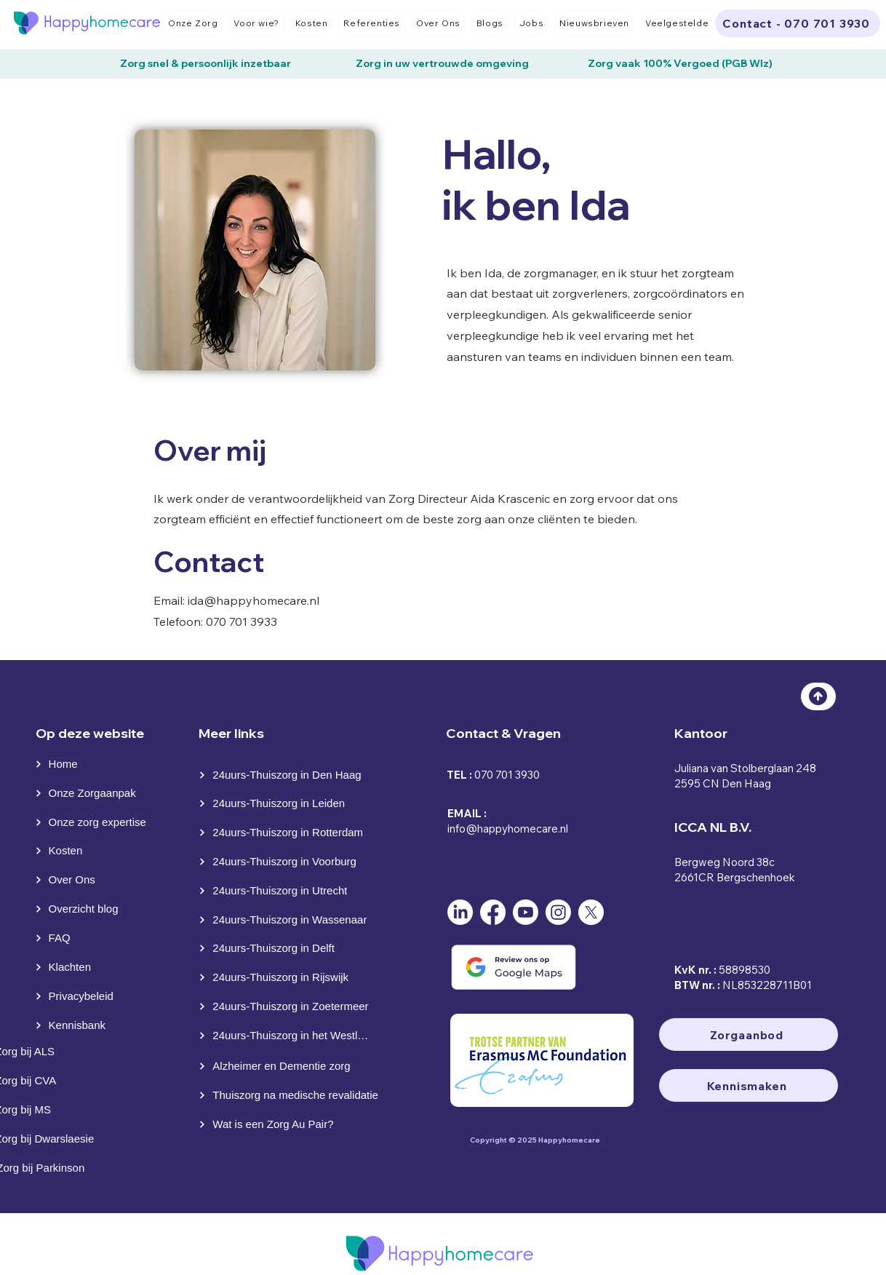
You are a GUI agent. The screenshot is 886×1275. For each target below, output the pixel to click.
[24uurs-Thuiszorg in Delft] (288, 948)
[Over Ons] (66, 879)
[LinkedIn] (460, 912)
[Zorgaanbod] (748, 1034)
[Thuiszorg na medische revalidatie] (292, 1095)
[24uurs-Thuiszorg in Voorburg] (286, 861)
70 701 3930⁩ (510, 775)
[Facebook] (493, 912)
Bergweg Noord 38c (724, 862)
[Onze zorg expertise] (97, 822)
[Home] (65, 764)
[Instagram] (558, 912)
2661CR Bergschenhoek (734, 877)
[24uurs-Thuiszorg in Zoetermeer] (286, 1006)
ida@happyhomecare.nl (253, 600)
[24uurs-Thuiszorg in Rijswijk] (288, 977)
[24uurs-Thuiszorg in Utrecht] (286, 890)
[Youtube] (525, 912)
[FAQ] (66, 938)
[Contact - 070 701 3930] (797, 23)
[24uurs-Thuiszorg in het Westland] (286, 1035)
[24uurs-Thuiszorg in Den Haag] (288, 775)
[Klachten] (66, 967)
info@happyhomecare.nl (507, 828)
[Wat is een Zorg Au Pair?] (292, 1124)
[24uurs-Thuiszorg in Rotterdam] (288, 832)
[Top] (818, 696)
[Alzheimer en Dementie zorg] (288, 1066)
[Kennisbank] (84, 1025)
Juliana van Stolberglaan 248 (745, 768)
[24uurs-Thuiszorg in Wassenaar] (288, 919)
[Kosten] (66, 850)
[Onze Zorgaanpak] (90, 793)
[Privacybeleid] (84, 996)
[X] (591, 912)
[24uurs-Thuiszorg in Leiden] (288, 803)
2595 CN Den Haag (722, 783)
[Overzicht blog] (84, 909)
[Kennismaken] (748, 1085)
